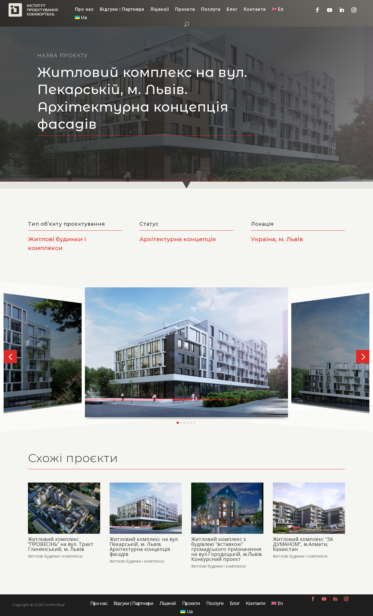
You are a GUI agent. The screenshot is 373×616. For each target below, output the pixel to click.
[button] (10, 356)
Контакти (255, 9)
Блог (232, 9)
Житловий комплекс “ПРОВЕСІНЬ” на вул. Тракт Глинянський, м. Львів (61, 544)
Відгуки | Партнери (122, 9)
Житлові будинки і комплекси (55, 556)
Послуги (211, 9)
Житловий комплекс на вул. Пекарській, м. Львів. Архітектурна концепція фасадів (144, 546)
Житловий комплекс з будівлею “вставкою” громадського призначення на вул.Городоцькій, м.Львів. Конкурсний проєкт (227, 549)
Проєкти (185, 9)
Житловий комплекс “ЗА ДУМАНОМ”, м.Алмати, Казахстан (303, 544)
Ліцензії (159, 9)
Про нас (84, 9)
